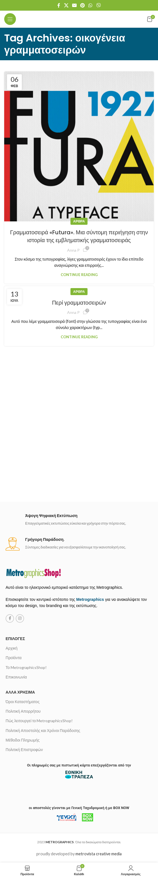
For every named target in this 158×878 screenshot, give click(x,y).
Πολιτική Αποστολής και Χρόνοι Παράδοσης (43, 730)
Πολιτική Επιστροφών (24, 749)
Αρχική (12, 648)
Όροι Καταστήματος (22, 701)
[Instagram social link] (20, 618)
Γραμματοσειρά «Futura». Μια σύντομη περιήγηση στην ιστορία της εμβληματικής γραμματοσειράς (79, 236)
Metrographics (90, 599)
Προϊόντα (14, 657)
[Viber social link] (98, 5)
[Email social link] (74, 5)
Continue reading (79, 274)
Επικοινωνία (16, 677)
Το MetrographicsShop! (26, 667)
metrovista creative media (99, 853)
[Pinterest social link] (83, 5)
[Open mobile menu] (10, 19)
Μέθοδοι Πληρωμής (23, 740)
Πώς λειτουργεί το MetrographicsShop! (39, 720)
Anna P (73, 250)
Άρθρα (79, 221)
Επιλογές (15, 638)
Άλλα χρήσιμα (20, 692)
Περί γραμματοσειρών (79, 303)
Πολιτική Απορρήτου (23, 711)
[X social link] (66, 5)
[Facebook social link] (59, 5)
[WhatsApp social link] (90, 5)
